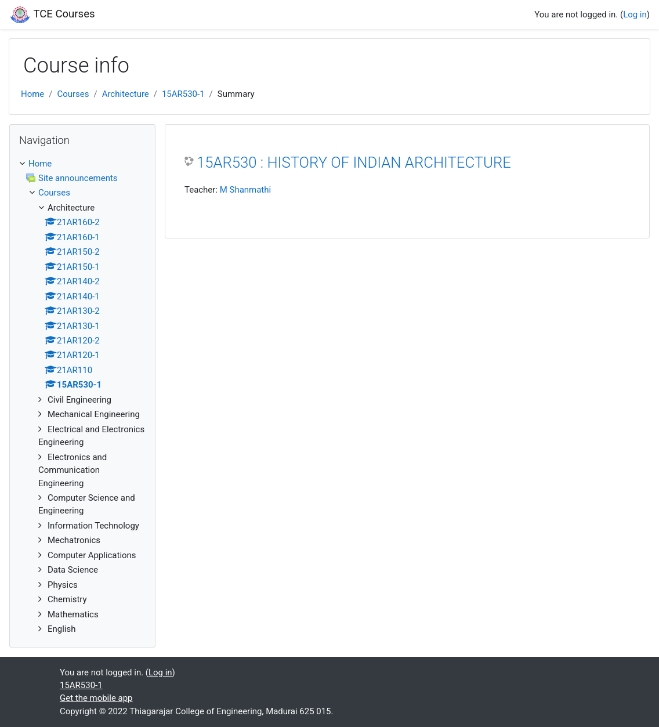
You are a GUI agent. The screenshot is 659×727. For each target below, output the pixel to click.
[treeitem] (82, 163)
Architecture (125, 94)
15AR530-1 (183, 94)
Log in (635, 14)
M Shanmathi (245, 190)
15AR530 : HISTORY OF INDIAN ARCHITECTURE (354, 162)
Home (32, 94)
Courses (73, 94)
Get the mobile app (96, 698)
